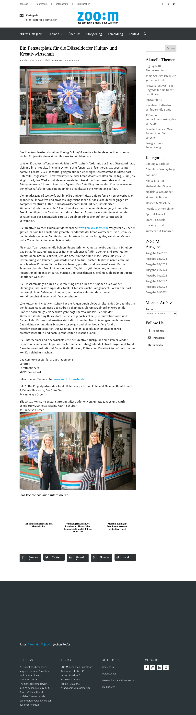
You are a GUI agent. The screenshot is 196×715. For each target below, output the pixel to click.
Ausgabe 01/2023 (156, 270)
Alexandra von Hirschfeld (37, 60)
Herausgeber (83, 4)
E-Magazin (32, 15)
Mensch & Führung (157, 197)
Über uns (74, 34)
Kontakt (24, 4)
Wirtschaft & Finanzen (159, 231)
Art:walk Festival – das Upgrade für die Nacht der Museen (160, 90)
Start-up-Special (156, 220)
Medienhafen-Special (159, 186)
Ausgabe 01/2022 (156, 292)
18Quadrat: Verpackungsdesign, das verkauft (161, 119)
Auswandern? (154, 100)
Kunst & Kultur (73, 60)
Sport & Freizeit (155, 214)
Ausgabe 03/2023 (156, 259)
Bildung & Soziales (157, 164)
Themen (53, 34)
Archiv (149, 309)
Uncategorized (155, 225)
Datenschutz (62, 4)
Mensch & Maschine (158, 203)
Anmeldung (115, 34)
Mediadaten (108, 687)
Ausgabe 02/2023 (156, 264)
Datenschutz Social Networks (118, 680)
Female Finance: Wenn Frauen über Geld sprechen (160, 133)
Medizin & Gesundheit (159, 192)
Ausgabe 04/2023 (156, 253)
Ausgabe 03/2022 (156, 281)
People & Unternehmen (160, 208)
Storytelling (94, 34)
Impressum (41, 4)
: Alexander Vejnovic (39, 644)
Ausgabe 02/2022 (156, 287)
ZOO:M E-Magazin (31, 34)
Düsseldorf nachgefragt (160, 169)
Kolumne (151, 175)
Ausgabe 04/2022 (156, 275)
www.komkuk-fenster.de (94, 228)
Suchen (171, 48)
